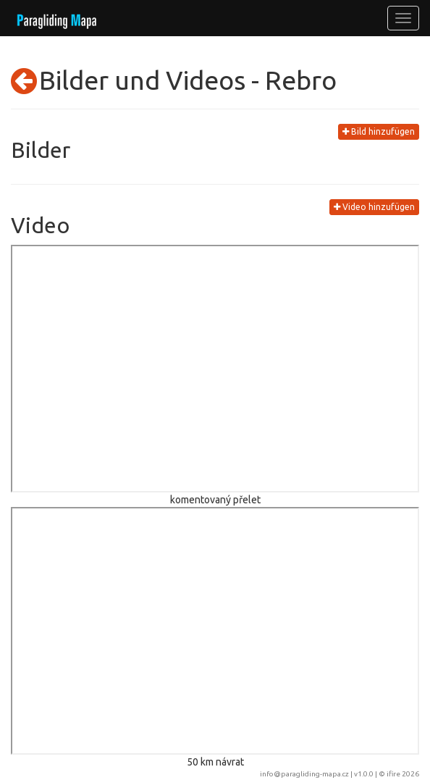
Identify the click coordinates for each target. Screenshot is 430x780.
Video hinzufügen (374, 206)
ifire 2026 (403, 774)
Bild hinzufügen (378, 131)
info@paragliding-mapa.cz (304, 774)
